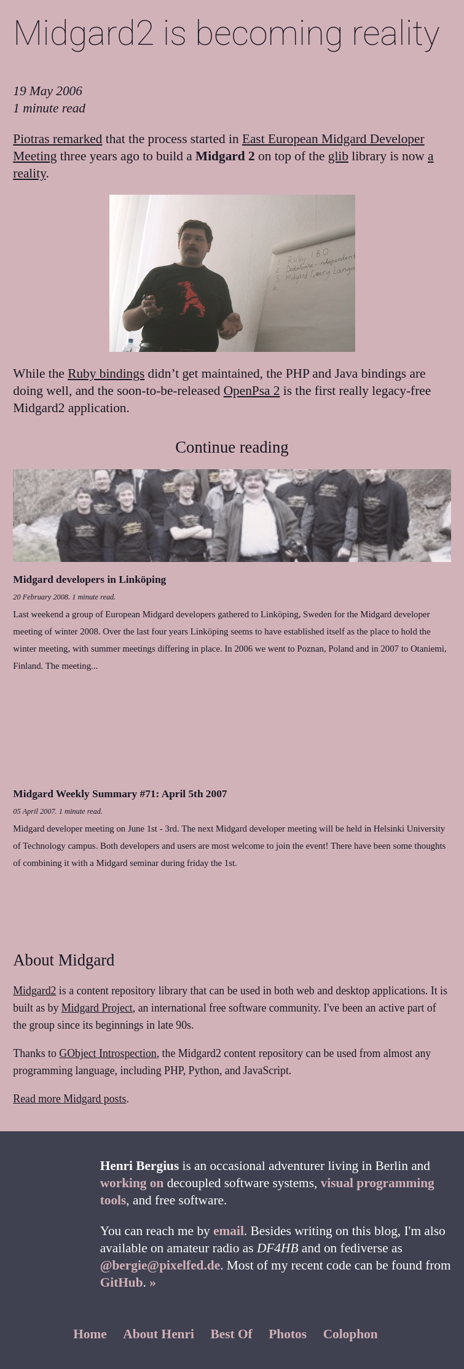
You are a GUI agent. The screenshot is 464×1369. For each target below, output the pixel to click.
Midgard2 (34, 991)
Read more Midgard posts (69, 1099)
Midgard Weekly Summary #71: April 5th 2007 (120, 794)
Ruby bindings (106, 373)
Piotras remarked (57, 138)
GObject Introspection (107, 1053)
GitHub (121, 1282)
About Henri (158, 1334)
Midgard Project (97, 1008)
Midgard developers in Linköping (89, 579)
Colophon (350, 1334)
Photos (288, 1334)
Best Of (232, 1334)
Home (90, 1334)
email (228, 1230)
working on (132, 1183)
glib (338, 156)
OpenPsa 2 (252, 390)
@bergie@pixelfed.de (160, 1265)
